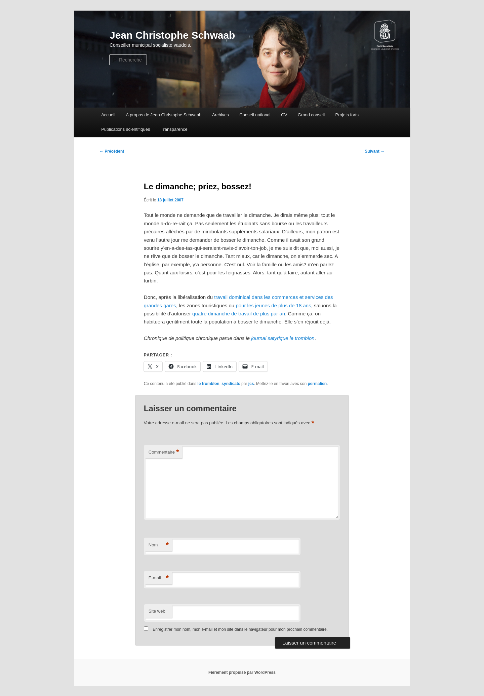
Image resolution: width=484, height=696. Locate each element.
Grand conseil (311, 114)
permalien (317, 383)
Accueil (108, 114)
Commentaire (164, 452)
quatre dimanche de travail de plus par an (238, 313)
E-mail (159, 578)
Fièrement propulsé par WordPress (242, 672)
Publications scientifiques (125, 129)
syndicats (230, 383)
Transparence (174, 129)
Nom (159, 545)
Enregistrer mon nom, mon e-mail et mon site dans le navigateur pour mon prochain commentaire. (240, 629)
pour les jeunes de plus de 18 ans (273, 305)
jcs (251, 383)
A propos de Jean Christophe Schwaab (164, 114)
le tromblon (208, 383)
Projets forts (347, 114)
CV (284, 114)
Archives (220, 114)
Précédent (111, 151)
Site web (157, 611)
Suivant (375, 151)
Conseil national (255, 114)
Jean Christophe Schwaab (172, 35)
